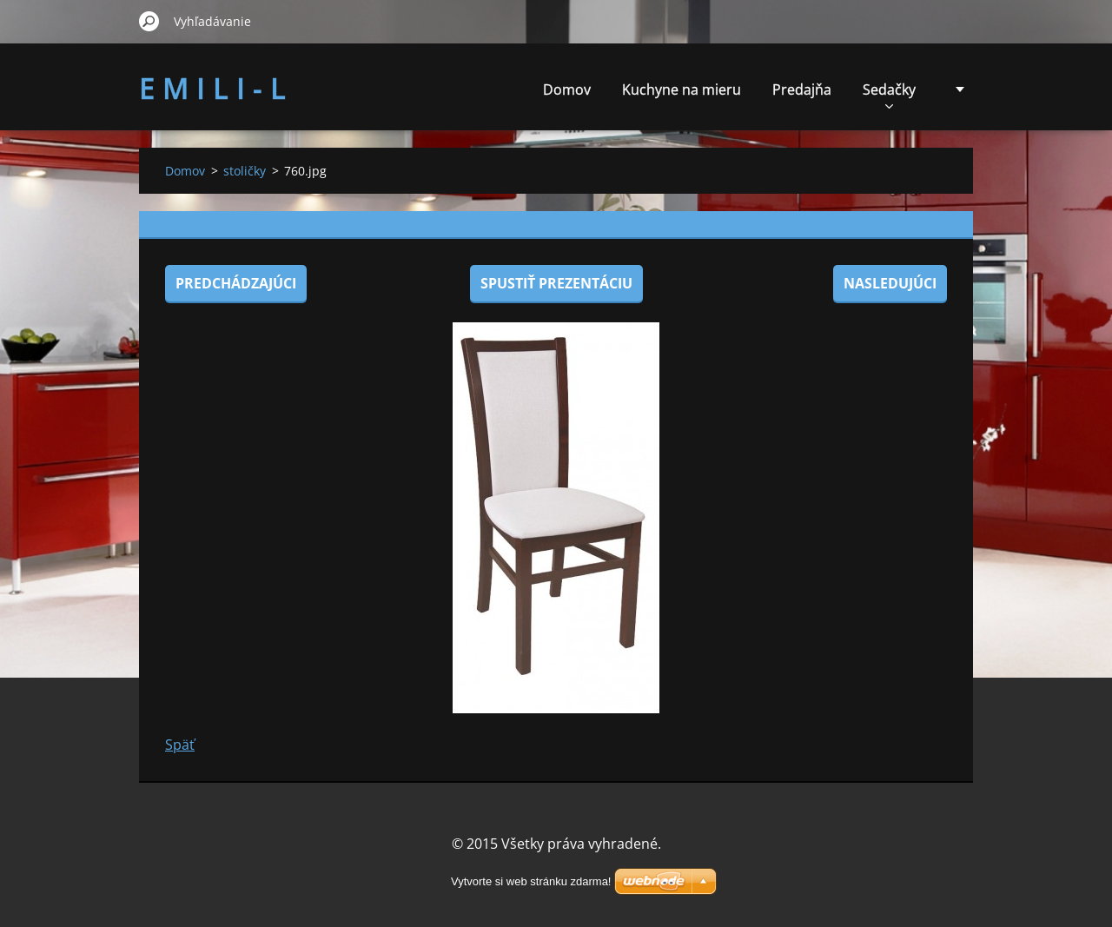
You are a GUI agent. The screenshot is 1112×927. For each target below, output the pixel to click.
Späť (180, 744)
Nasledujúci (890, 283)
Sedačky (889, 94)
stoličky (244, 170)
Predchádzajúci (235, 283)
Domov (567, 89)
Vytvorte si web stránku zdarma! (531, 881)
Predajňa (801, 89)
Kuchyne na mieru (681, 89)
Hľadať (149, 20)
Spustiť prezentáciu (556, 283)
